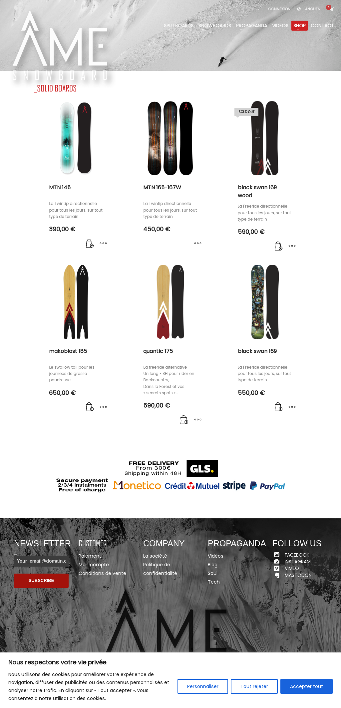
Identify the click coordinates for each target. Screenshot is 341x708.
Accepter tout (306, 686)
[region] (170, 680)
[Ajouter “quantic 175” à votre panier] (184, 420)
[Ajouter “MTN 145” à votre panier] (90, 244)
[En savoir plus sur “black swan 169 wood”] (278, 246)
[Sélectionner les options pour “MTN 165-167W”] (197, 244)
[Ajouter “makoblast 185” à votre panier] (90, 407)
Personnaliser (202, 686)
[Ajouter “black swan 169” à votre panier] (278, 407)
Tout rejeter (254, 686)
